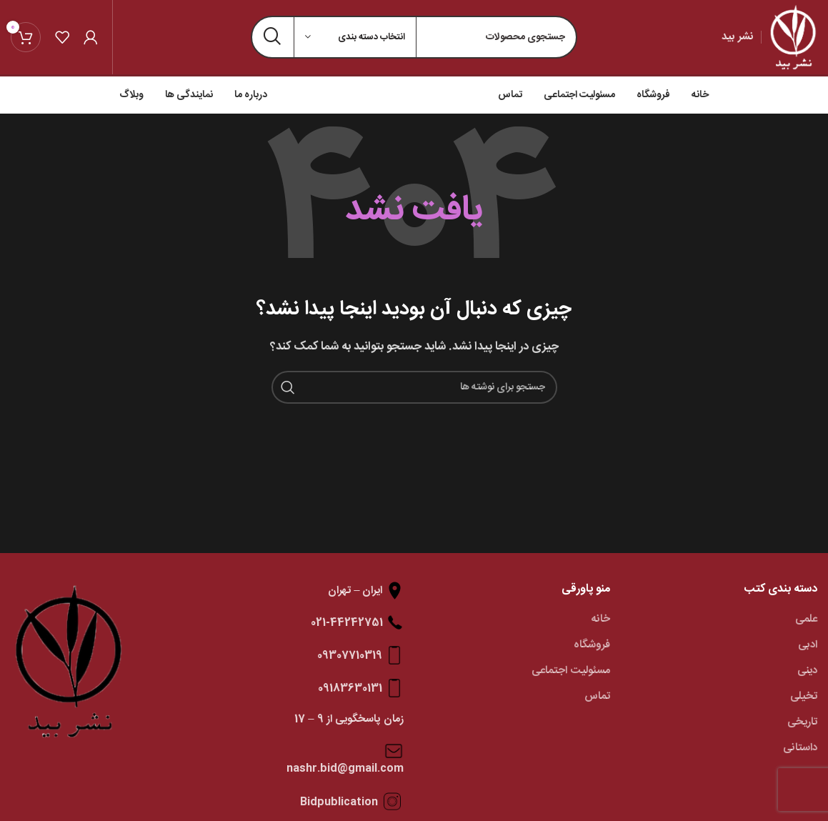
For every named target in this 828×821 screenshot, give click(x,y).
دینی (807, 670)
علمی (806, 619)
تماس (597, 696)
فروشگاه (592, 644)
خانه (601, 619)
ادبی (807, 644)
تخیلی (803, 696)
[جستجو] (414, 387)
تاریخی (802, 722)
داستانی (800, 747)
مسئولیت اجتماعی (571, 670)
